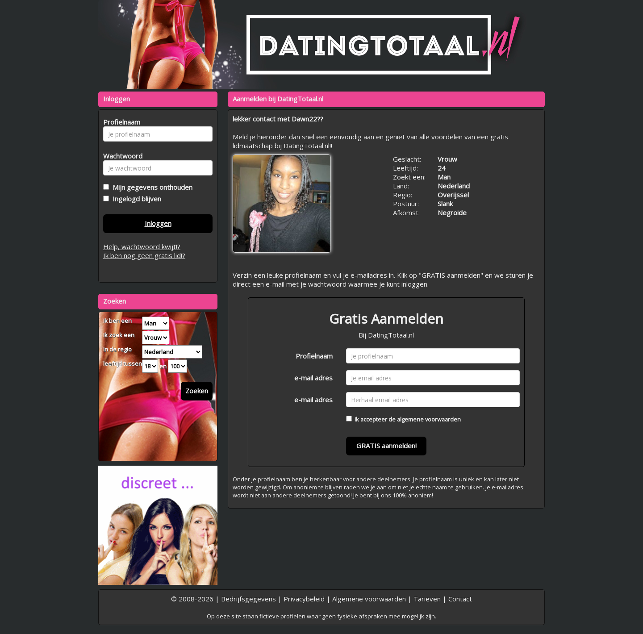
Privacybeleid (304, 598)
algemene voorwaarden (429, 419)
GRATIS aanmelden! (386, 445)
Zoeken (196, 390)
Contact (460, 598)
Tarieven (427, 598)
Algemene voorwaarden (369, 598)
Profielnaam (314, 355)
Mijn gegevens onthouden (150, 187)
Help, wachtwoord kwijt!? (141, 246)
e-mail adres (313, 377)
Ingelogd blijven (135, 198)
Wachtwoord (120, 155)
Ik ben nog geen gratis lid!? (144, 255)
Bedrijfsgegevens (248, 598)
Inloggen (158, 223)
